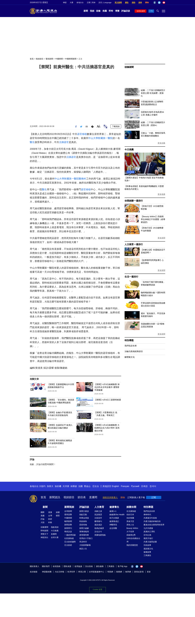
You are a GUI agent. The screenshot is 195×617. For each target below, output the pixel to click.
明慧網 (110, 572)
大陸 (42, 522)
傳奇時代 (147, 514)
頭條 (98, 11)
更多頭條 (161, 143)
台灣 (50, 516)
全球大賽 (54, 537)
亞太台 (95, 486)
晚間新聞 (68, 521)
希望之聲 (82, 572)
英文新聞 (118, 2)
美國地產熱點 (100, 535)
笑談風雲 (98, 514)
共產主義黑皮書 (150, 542)
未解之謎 (98, 511)
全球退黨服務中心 (96, 572)
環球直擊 (68, 514)
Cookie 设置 (97, 589)
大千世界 (130, 531)
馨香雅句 (98, 521)
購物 (147, 2)
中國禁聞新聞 (70, 59)
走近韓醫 (113, 528)
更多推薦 (161, 194)
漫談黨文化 (148, 549)
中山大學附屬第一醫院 (100, 138)
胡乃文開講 (114, 518)
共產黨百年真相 (150, 518)
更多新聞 (161, 238)
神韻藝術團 (46, 572)
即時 (111, 11)
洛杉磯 (58, 486)
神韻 (64, 2)
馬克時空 (83, 542)
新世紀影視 (139, 572)
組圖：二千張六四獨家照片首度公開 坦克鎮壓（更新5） (153, 93)
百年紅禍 (147, 535)
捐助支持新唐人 (110, 497)
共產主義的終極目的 (152, 521)
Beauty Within (132, 528)
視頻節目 (39, 59)
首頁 (32, 59)
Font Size (98, 126)
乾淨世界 (71, 572)
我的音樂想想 (132, 545)
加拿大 (50, 486)
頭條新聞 (129, 67)
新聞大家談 (84, 511)
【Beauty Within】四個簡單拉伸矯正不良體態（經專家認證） (153, 219)
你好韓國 (130, 518)
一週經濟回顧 (70, 535)
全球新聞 (68, 511)
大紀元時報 (59, 572)
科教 (50, 522)
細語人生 (83, 549)
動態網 (119, 572)
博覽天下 (44, 534)
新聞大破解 (84, 528)
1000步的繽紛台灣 (133, 540)
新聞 (86, 11)
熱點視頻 (54, 527)
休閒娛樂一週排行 (134, 200)
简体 (93, 2)
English (115, 486)
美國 (42, 516)
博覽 (117, 11)
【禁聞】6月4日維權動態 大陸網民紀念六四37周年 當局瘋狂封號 (107, 428)
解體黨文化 (130, 357)
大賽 (71, 2)
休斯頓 (73, 486)
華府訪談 (68, 531)
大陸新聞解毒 (85, 545)
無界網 (128, 572)
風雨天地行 (148, 538)
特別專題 (129, 340)
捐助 (133, 2)
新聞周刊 (68, 528)
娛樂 (58, 512)
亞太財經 (68, 545)
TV (152, 11)
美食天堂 (130, 521)
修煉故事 (147, 552)
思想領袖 (83, 525)
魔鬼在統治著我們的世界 (154, 525)
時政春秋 (83, 521)
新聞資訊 (54, 497)
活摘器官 (64, 142)
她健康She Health (116, 514)
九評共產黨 (148, 528)
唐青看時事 (84, 535)
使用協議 (78, 566)
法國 (80, 486)
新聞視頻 (69, 507)
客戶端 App (122, 566)
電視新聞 (49, 59)
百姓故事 (147, 545)
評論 (42, 519)
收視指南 (56, 566)
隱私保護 (67, 566)
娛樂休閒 (131, 507)
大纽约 (42, 486)
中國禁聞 (59, 59)
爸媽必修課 (99, 528)
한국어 (153, 486)
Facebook (154, 2)
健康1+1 (112, 511)
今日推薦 (129, 149)
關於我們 (46, 566)
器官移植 (82, 134)
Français (125, 486)
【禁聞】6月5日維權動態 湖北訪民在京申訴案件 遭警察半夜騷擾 (107, 387)
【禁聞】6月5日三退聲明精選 (107, 400)
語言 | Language (105, 2)
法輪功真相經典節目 (134, 351)
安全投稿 (89, 566)
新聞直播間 (141, 11)
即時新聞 (44, 531)
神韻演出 (44, 537)
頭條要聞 (44, 527)
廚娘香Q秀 (131, 535)
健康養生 (114, 507)
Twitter (159, 2)
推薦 (105, 11)
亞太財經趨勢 (70, 542)
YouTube (163, 2)
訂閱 (154, 497)
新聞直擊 (68, 525)
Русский (135, 486)
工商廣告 (147, 555)
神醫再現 (113, 525)
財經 (50, 519)
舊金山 (87, 486)
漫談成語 (98, 525)
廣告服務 (100, 566)
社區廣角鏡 (69, 538)
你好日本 (130, 514)
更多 (149, 572)
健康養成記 (114, 521)
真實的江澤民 (149, 531)
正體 (88, 2)
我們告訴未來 (131, 346)
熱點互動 (83, 514)
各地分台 (80, 2)
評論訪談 (125, 11)
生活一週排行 (131, 276)
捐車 (140, 2)
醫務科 (82, 178)
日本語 (144, 486)
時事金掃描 (84, 518)
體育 (58, 516)
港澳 (50, 512)
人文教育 (99, 507)
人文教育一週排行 (134, 244)
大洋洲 (66, 486)
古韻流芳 (98, 518)
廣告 (127, 2)
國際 (42, 512)
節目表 (82, 497)
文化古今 (98, 531)
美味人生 (130, 525)
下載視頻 (116, 126)
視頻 (92, 11)
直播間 (93, 497)
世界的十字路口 (86, 538)
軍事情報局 (84, 531)
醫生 (32, 142)
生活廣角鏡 (131, 511)
